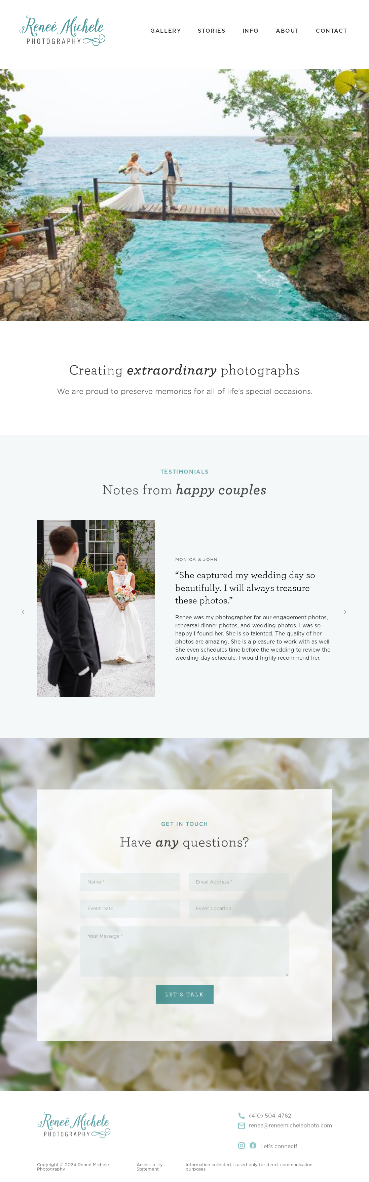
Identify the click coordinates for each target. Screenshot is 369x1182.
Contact (331, 31)
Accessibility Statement (150, 1167)
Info (251, 31)
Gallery (165, 31)
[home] (62, 31)
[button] (23, 612)
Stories (211, 31)
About (287, 31)
